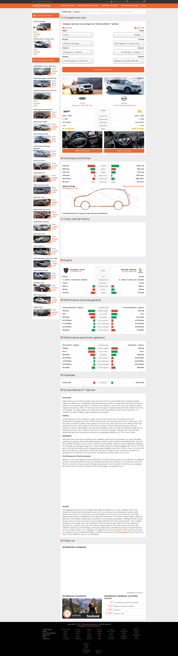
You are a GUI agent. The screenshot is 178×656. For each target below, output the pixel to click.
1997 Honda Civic (39, 295)
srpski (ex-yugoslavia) (137, 1)
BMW (65, 633)
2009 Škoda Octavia (41, 222)
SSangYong (136, 635)
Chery (65, 636)
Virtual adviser (67, 5)
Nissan (124, 633)
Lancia (111, 629)
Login (109, 1)
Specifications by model (87, 5)
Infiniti (99, 629)
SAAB (136, 633)
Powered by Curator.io (135, 592)
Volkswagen (86, 650)
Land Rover (111, 631)
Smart (136, 638)
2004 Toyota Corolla (41, 185)
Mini (123, 629)
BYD (65, 635)
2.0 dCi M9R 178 (129, 271)
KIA (99, 636)
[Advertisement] (162, 46)
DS (78, 635)
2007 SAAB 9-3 (39, 246)
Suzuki (86, 645)
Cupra (78, 633)
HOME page (67, 12)
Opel (123, 635)
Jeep (99, 633)
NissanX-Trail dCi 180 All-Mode (124, 104)
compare (76, 12)
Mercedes (111, 638)
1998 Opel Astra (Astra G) (42, 109)
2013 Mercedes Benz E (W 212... (45, 90)
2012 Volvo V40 (39, 234)
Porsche (124, 638)
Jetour (99, 635)
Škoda (98, 652)
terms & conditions (49, 633)
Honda (89, 636)
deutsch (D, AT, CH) (121, 1)
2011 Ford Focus (39, 161)
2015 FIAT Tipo (38, 197)
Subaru (86, 643)
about (34, 1)
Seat (136, 636)
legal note (40, 1)
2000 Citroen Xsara (40, 270)
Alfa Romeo (65, 629)
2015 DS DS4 (38, 307)
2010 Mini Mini (38, 283)
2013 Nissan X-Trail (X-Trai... (43, 39)
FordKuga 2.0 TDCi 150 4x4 (82, 104)
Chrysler (78, 629)
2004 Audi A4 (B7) (40, 122)
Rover (136, 631)
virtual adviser (122, 532)
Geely (89, 635)
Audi (65, 631)
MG (111, 635)
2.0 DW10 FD (76, 271)
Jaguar (99, 631)
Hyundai (89, 638)
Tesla (86, 647)
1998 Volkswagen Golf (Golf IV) (44, 78)
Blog (144, 5)
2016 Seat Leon (39, 173)
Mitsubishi (123, 631)
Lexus (111, 633)
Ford (89, 633)
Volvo (86, 652)
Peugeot (124, 636)
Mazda (111, 636)
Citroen (77, 631)
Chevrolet (65, 638)
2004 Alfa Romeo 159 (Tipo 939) (45, 258)
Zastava (98, 650)
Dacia (78, 636)
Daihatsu (78, 638)
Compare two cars (110, 5)
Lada (99, 638)
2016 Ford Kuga (39, 21)
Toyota (86, 649)
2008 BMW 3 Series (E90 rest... (45, 66)
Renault (136, 629)
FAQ (44, 636)
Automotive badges (129, 5)
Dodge (89, 629)
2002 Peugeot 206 (40, 134)
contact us (48, 1)
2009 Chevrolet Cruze (41, 209)
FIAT (89, 631)
